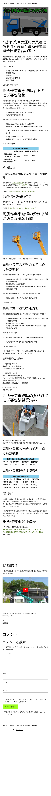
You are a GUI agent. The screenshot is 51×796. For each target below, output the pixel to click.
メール (5, 682)
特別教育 (33, 614)
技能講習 (27, 614)
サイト (5, 691)
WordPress (19, 730)
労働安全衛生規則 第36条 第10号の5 (21, 191)
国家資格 (5, 623)
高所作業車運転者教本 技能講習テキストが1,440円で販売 (23, 532)
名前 (4, 674)
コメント (7, 653)
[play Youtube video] (25, 590)
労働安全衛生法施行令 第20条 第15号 (22, 208)
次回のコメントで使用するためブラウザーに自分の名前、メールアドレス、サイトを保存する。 (26, 700)
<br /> (8, 549)
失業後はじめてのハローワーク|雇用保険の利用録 (20, 4)
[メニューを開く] (47, 4)
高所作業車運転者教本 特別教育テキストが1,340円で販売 (23, 529)
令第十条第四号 (17, 183)
